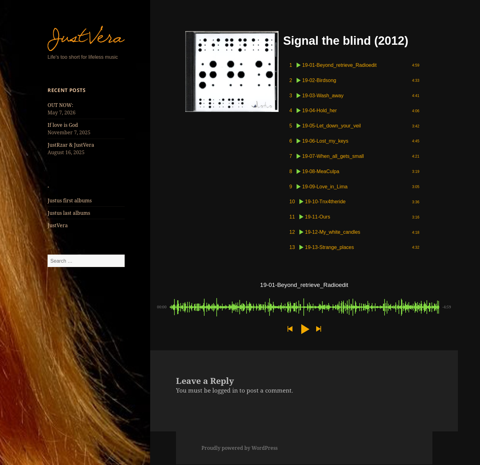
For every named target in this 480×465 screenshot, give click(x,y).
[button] (289, 329)
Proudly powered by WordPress (239, 448)
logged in (225, 391)
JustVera (58, 225)
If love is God (63, 125)
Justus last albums (69, 212)
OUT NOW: (60, 105)
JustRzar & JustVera (71, 144)
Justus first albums (70, 200)
